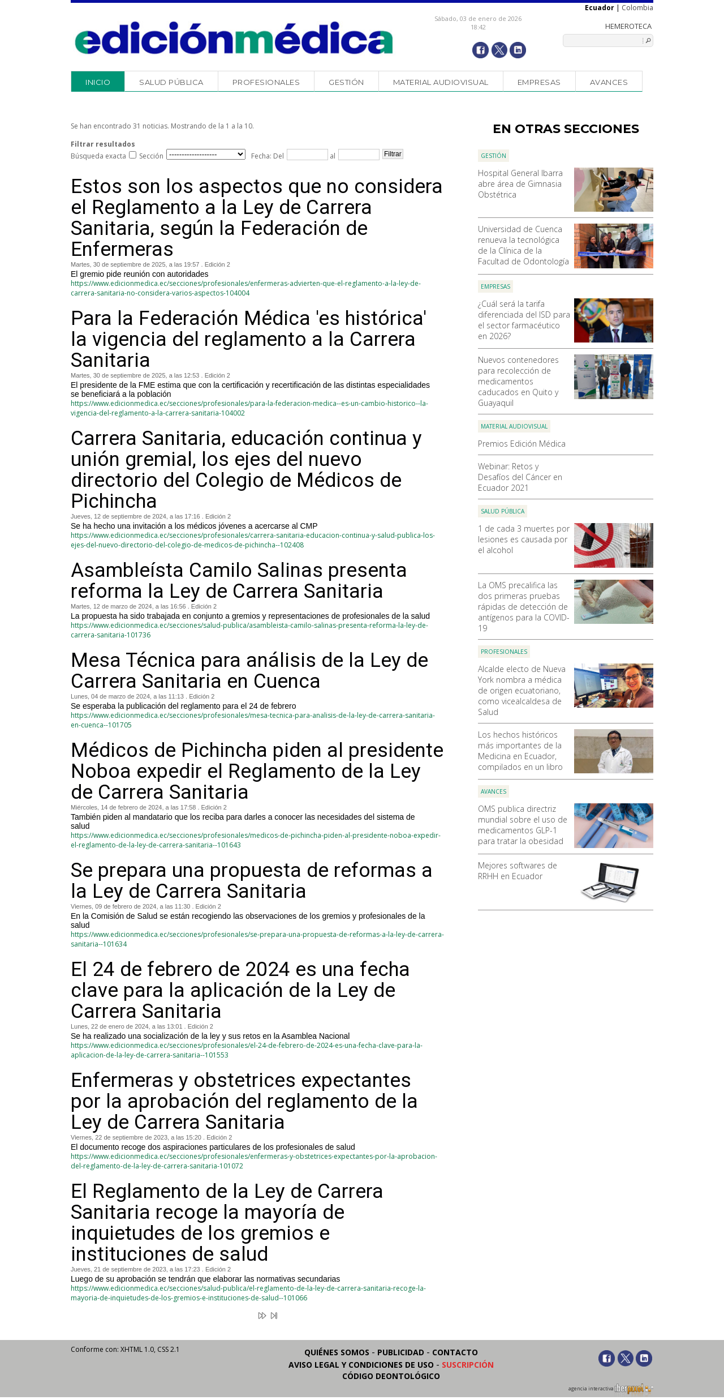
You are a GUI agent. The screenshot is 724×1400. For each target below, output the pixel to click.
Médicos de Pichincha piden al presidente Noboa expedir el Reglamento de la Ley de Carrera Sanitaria (257, 771)
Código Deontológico (391, 1376)
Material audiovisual (441, 82)
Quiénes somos (336, 1352)
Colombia (637, 7)
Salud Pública (171, 82)
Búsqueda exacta (98, 156)
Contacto (455, 1352)
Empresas (539, 82)
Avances (609, 82)
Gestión (346, 82)
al (331, 156)
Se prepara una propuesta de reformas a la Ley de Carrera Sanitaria (252, 881)
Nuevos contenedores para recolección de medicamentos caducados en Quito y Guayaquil (518, 381)
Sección (151, 156)
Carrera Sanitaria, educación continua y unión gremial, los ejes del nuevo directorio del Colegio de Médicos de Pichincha (246, 470)
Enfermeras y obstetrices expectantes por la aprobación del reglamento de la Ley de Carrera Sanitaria (244, 1101)
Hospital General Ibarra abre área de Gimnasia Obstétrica (520, 184)
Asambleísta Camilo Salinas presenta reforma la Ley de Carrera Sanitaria (239, 581)
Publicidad (400, 1352)
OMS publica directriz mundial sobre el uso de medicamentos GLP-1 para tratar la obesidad (522, 824)
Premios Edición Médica (522, 443)
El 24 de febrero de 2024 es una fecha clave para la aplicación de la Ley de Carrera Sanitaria (240, 990)
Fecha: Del (267, 156)
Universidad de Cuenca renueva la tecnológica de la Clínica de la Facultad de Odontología (523, 245)
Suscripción (468, 1364)
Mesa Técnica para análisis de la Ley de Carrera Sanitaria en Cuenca (249, 671)
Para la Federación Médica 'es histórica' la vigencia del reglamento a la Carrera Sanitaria (248, 339)
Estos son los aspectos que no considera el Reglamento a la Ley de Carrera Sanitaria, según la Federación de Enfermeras (257, 218)
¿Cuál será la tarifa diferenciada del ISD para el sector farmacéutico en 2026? (524, 319)
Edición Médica (234, 37)
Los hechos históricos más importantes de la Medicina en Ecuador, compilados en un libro (520, 750)
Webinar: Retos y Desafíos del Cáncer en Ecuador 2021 (520, 477)
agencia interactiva (610, 1390)
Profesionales (266, 82)
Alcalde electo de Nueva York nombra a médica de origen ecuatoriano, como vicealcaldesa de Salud (522, 690)
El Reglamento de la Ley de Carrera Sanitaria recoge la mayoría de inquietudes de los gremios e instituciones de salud (227, 1223)
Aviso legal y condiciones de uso (361, 1364)
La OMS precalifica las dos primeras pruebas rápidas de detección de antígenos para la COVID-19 (524, 606)
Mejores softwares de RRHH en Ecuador (517, 870)
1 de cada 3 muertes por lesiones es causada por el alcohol (524, 539)
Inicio (97, 82)
